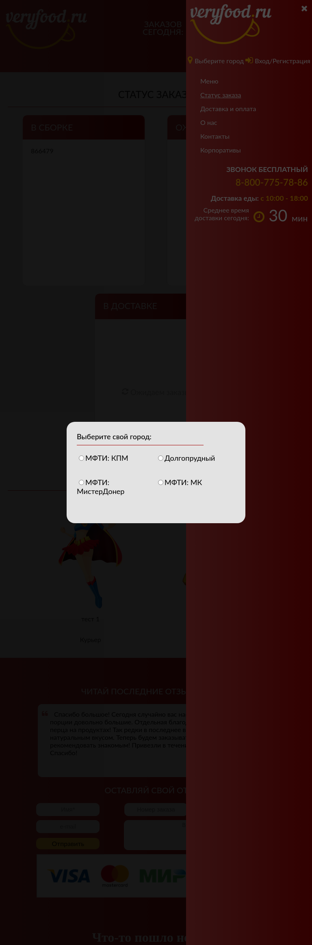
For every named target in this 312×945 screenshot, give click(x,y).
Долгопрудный (186, 457)
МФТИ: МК (180, 482)
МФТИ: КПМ (103, 457)
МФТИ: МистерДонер (100, 484)
